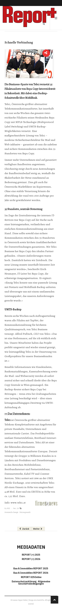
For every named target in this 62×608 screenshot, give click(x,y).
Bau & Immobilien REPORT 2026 (30, 572)
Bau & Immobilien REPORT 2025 (30, 568)
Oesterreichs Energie (11, 512)
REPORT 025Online (31, 577)
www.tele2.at (18, 502)
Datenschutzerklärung (24, 581)
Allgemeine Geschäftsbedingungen (34, 582)
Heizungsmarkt (25, 512)
